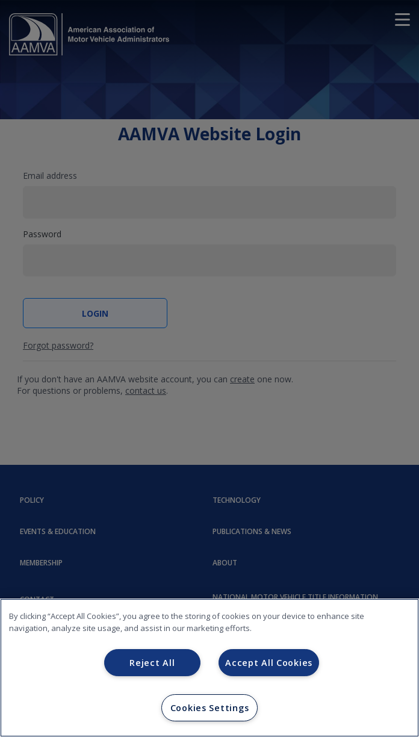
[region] (209, 668)
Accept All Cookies (268, 662)
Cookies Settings (209, 708)
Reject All (152, 662)
